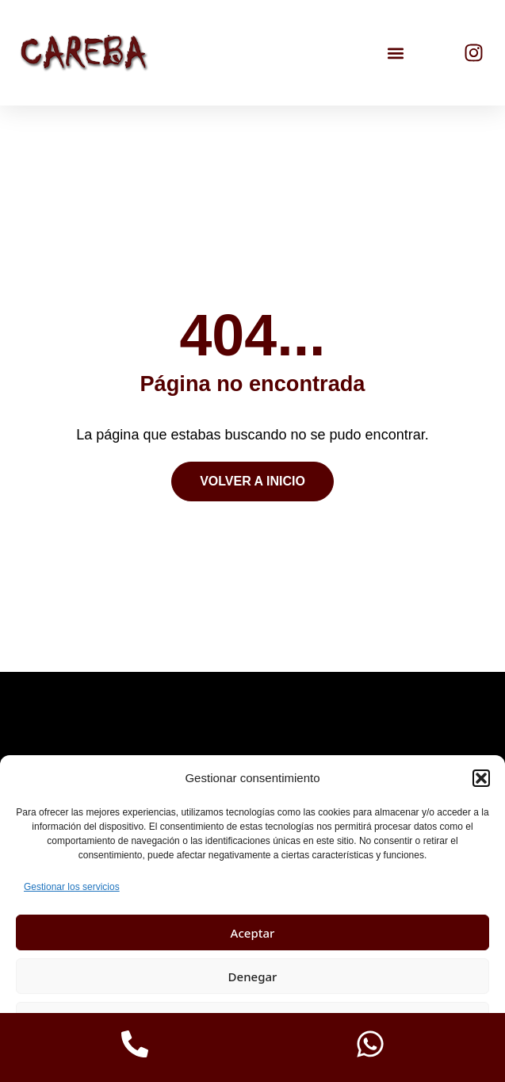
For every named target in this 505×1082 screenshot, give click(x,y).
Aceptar (253, 933)
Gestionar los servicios (72, 886)
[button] (481, 778)
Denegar (252, 976)
